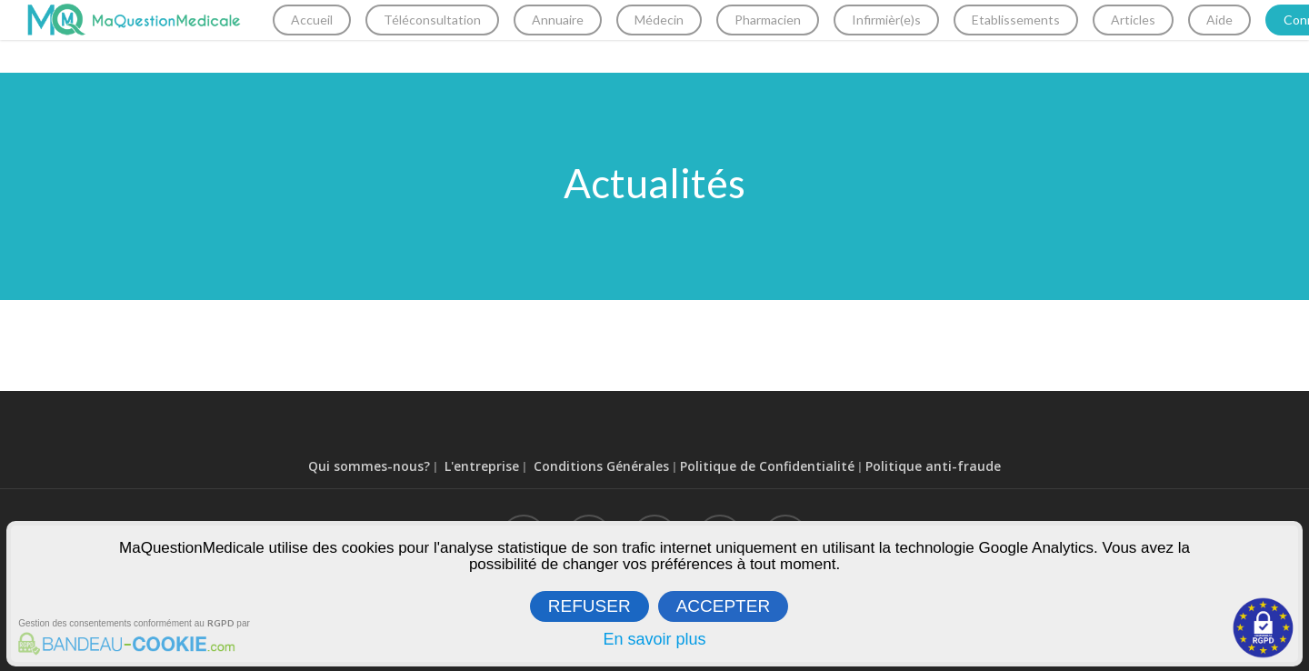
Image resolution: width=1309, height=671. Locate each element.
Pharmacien (792, 36)
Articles (1157, 36)
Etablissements (1040, 36)
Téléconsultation (456, 36)
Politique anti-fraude (933, 466)
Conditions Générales (601, 466)
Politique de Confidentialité (767, 466)
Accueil (336, 36)
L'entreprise (482, 466)
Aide (1244, 36)
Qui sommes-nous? (369, 466)
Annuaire (582, 36)
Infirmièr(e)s (910, 36)
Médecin (683, 36)
